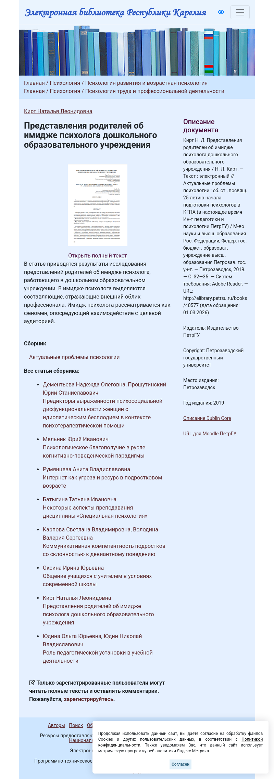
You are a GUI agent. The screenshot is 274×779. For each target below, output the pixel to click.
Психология (65, 83)
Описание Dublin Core (207, 418)
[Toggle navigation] (240, 12)
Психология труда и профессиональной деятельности (154, 91)
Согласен (180, 764)
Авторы (56, 725)
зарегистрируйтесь (88, 699)
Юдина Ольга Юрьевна (72, 636)
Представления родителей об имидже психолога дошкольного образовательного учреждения (98, 614)
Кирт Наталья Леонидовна (58, 111)
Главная (34, 83)
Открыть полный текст (97, 255)
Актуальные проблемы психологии (74, 357)
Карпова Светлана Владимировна (86, 529)
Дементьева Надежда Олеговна (84, 384)
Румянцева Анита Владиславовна (86, 469)
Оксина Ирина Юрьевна (73, 568)
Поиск (76, 725)
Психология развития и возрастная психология (146, 83)
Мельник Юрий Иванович (76, 439)
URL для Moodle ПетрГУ (209, 433)
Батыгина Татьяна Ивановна (79, 499)
